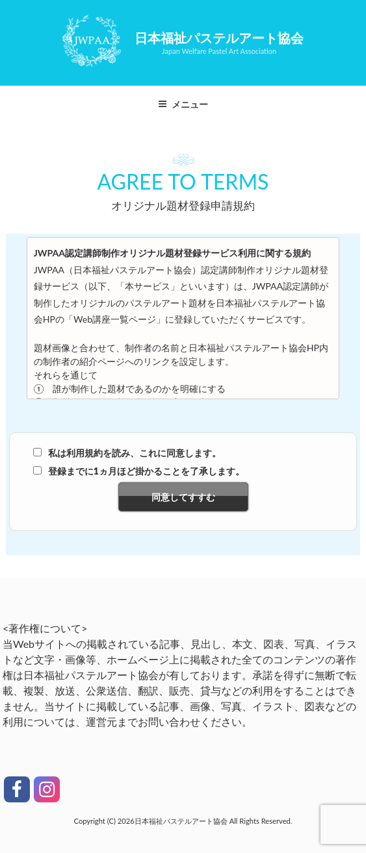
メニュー (183, 104)
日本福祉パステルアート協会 (219, 37)
